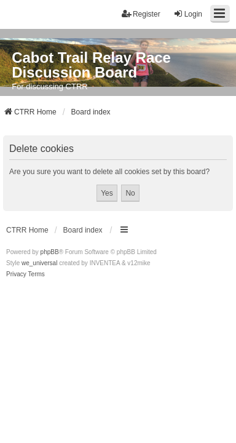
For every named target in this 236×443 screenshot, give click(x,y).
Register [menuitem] (141, 13)
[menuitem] (16, 274)
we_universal (39, 263)
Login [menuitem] (187, 13)
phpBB (50, 252)
